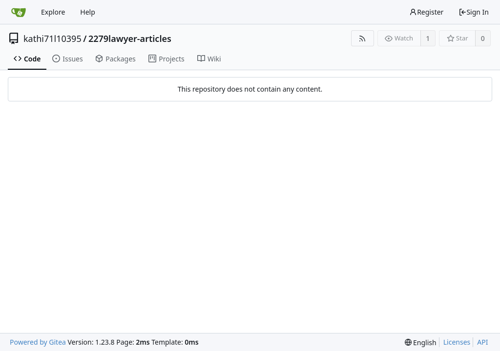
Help (87, 12)
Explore (53, 12)
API (482, 342)
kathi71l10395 (52, 38)
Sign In (473, 12)
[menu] (421, 342)
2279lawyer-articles (129, 38)
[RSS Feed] (362, 38)
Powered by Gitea (38, 342)
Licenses (457, 342)
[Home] (18, 12)
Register (426, 12)
